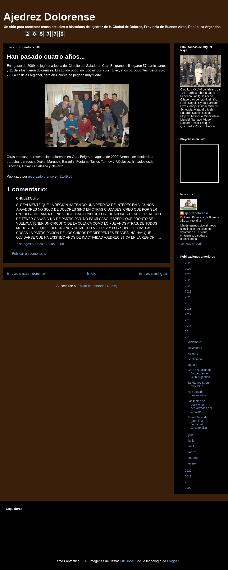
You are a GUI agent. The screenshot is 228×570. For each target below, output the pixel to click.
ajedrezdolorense (196, 213)
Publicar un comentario (29, 253)
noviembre (195, 348)
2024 (188, 274)
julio (191, 435)
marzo (192, 452)
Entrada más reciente (26, 273)
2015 (188, 325)
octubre (193, 353)
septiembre (196, 359)
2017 (188, 314)
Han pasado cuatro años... (198, 393)
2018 (188, 308)
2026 (188, 263)
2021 (188, 291)
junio (191, 440)
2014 (188, 331)
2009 (188, 487)
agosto (193, 364)
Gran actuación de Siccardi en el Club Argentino (199, 373)
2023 (188, 280)
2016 (188, 320)
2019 (188, 303)
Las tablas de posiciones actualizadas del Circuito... (200, 406)
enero (192, 463)
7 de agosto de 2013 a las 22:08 (40, 244)
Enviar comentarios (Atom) (97, 286)
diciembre (195, 342)
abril (191, 446)
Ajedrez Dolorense (49, 17)
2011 (188, 476)
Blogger (172, 561)
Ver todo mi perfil (191, 243)
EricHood (127, 561)
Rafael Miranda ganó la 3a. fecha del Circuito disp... (198, 422)
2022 (188, 286)
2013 (188, 337)
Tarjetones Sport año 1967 (198, 384)
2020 (188, 297)
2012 (188, 470)
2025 (188, 268)
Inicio (91, 273)
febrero (193, 457)
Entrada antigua (153, 273)
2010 (188, 482)
